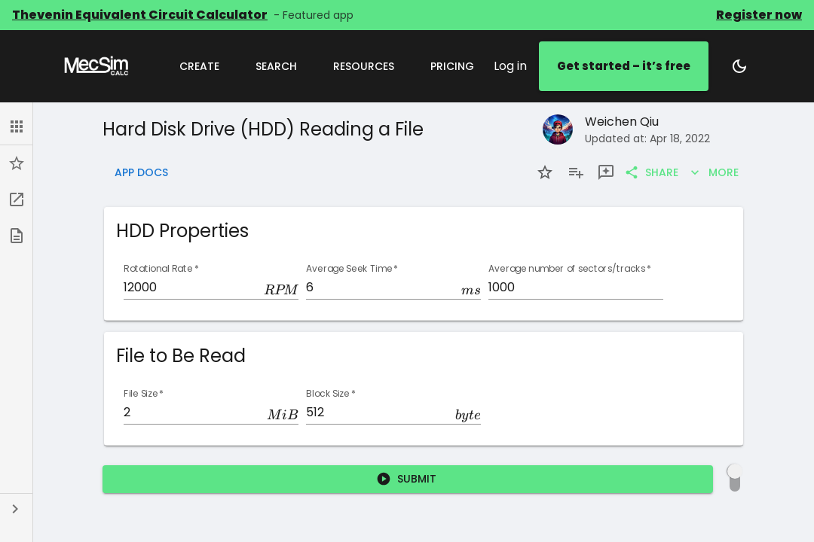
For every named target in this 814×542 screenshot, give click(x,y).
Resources (363, 66)
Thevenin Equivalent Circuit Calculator (140, 14)
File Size (144, 394)
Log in (510, 66)
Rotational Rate (161, 269)
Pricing (452, 66)
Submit (408, 479)
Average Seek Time (352, 269)
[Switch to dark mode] (739, 66)
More (714, 173)
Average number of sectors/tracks (569, 269)
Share (652, 173)
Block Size (331, 394)
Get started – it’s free (623, 66)
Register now (759, 14)
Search (276, 66)
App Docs (141, 173)
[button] (16, 126)
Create (199, 66)
